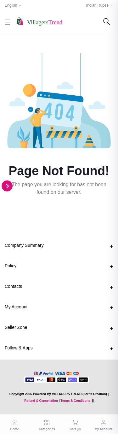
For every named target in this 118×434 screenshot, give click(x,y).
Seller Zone (16, 327)
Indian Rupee (97, 5)
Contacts (13, 286)
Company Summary (24, 245)
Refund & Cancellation (41, 400)
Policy (10, 265)
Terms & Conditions (75, 400)
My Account (16, 306)
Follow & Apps (19, 347)
